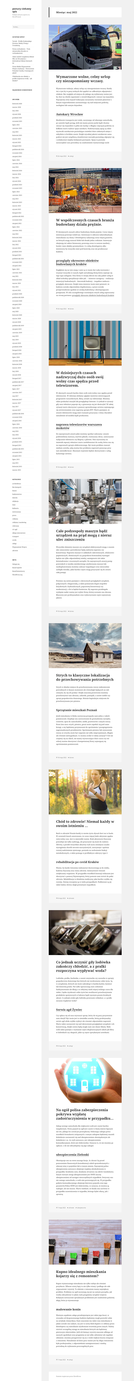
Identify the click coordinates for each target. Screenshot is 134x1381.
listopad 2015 (16, 445)
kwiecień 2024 (17, 171)
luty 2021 (15, 287)
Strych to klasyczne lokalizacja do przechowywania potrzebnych (85, 677)
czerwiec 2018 (17, 361)
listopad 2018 (16, 350)
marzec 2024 (16, 174)
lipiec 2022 (16, 227)
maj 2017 (15, 396)
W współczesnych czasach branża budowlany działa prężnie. (85, 222)
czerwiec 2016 (17, 428)
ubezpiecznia (81, 1208)
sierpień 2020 (16, 304)
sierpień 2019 (16, 329)
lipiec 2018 (16, 357)
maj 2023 (15, 199)
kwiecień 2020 (17, 315)
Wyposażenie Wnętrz (19, 547)
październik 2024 (18, 149)
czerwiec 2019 (17, 333)
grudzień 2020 (17, 294)
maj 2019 (15, 336)
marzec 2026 (16, 107)
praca (14, 515)
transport (15, 536)
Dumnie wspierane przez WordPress (68, 1376)
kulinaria (15, 508)
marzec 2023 (16, 206)
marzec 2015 (16, 470)
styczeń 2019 (16, 343)
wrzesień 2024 (17, 153)
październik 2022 (18, 216)
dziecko (14, 498)
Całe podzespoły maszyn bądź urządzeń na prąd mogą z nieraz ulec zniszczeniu (84, 535)
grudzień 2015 (17, 442)
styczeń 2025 (16, 142)
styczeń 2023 (16, 209)
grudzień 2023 (17, 185)
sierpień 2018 (16, 354)
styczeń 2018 (16, 375)
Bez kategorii (16, 487)
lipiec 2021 (16, 269)
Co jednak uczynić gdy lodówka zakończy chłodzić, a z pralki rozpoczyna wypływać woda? (83, 966)
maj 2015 (15, 463)
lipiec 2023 (16, 192)
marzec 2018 (16, 368)
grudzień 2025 (17, 118)
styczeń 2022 (16, 248)
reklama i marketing (19, 522)
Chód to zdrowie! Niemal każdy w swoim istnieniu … (85, 823)
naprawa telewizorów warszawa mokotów (79, 426)
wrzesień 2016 (17, 417)
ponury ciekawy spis (21, 10)
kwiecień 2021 (17, 280)
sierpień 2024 (16, 156)
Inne (13, 505)
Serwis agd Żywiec (69, 1009)
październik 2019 (18, 326)
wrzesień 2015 (17, 452)
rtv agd (14, 529)
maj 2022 (15, 234)
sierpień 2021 (16, 266)
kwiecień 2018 (17, 364)
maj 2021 (15, 276)
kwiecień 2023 (17, 202)
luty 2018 (15, 371)
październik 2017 (18, 382)
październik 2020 (18, 297)
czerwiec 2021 (17, 273)
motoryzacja (16, 512)
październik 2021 (18, 259)
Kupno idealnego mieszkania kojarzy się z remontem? (81, 1273)
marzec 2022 (16, 241)
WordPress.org (17, 575)
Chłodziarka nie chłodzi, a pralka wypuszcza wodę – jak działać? (22, 78)
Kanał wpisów (17, 568)
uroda (14, 540)
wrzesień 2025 (17, 121)
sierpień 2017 (16, 385)
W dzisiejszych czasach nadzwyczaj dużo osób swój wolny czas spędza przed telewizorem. (79, 379)
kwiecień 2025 (17, 135)
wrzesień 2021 (17, 262)
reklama (15, 519)
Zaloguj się (16, 564)
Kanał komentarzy (18, 571)
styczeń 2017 (16, 410)
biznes (14, 491)
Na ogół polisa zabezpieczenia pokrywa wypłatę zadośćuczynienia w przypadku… (85, 1114)
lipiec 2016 (16, 424)
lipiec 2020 (16, 308)
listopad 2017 (16, 378)
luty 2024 (15, 178)
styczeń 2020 (16, 322)
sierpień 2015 (16, 456)
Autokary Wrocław (69, 114)
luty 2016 (15, 435)
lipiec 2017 (16, 389)
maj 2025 (15, 132)
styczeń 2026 (16, 114)
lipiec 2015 (16, 459)
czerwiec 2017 (17, 392)
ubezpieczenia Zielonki (72, 1154)
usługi (14, 543)
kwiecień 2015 (17, 466)
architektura (16, 484)
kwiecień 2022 (17, 237)
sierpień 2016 (16, 421)
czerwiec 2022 (17, 230)
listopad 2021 (16, 255)
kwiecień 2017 (17, 400)
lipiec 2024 (16, 160)
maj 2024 (15, 167)
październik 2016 (18, 414)
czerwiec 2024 (17, 164)
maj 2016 (15, 431)
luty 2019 (15, 340)
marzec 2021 (16, 283)
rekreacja (15, 526)
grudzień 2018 (17, 347)
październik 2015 (18, 449)
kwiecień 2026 (17, 104)
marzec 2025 (16, 139)
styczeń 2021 (16, 290)
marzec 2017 (16, 403)
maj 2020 (15, 311)
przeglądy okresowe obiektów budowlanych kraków (77, 262)
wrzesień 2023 (17, 188)
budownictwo (17, 494)
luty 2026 (15, 111)
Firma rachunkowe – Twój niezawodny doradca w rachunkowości (21, 51)
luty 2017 (15, 407)
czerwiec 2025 (17, 128)
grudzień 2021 (17, 252)
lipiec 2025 (16, 125)
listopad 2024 (16, 146)
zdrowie (15, 551)
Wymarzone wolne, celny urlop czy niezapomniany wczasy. (83, 78)
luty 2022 (15, 245)
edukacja (15, 501)
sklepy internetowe (18, 533)
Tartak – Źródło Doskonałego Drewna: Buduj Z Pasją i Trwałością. (22, 43)
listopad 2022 (16, 213)
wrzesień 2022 (17, 220)
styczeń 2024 (16, 181)
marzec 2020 (16, 318)
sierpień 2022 (16, 223)
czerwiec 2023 (17, 195)
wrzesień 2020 (17, 301)
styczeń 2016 (16, 438)
